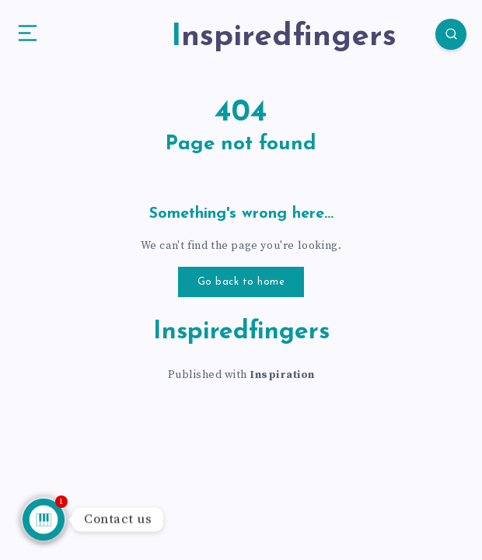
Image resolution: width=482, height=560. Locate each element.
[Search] (450, 34)
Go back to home (241, 282)
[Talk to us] (44, 520)
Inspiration (282, 375)
